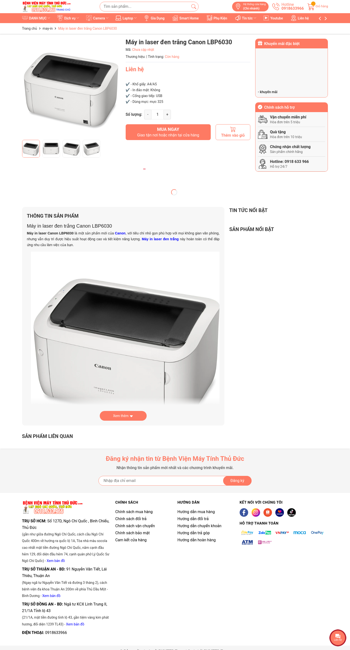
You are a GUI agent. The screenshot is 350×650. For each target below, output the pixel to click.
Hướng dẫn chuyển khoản (199, 526)
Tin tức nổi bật (248, 210)
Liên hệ (300, 18)
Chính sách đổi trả (131, 518)
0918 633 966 (297, 161)
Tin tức (246, 18)
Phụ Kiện (217, 18)
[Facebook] (244, 512)
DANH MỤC (36, 18)
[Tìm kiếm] (194, 6)
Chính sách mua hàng (134, 511)
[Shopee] (267, 512)
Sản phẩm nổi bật (251, 229)
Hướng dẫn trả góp (193, 533)
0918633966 (56, 632)
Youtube (273, 18)
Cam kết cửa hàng (131, 540)
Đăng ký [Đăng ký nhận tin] (237, 480)
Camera (97, 18)
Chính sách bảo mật (132, 533)
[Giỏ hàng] (317, 6)
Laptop (127, 18)
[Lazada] (279, 512)
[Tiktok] (291, 512)
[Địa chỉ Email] (175, 481)
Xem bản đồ (56, 561)
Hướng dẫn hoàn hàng (196, 540)
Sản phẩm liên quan (47, 436)
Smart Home (186, 18)
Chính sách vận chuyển (135, 526)
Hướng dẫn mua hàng (196, 511)
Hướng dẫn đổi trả (193, 518)
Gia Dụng (154, 18)
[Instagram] (256, 512)
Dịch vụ (68, 18)
